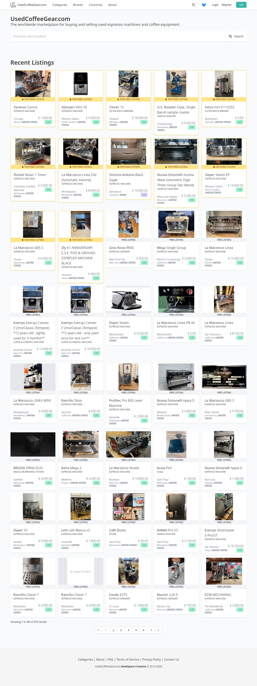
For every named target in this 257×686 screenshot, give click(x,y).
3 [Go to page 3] (121, 630)
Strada (134, 468)
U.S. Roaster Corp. (171, 107)
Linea (229, 247)
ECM (208, 594)
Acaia (161, 468)
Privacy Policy (152, 659)
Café (113, 530)
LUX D (173, 594)
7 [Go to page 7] (151, 630)
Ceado (114, 594)
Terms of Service (128, 659)
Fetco (209, 107)
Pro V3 (173, 530)
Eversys (19, 322)
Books (121, 530)
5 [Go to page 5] (136, 630)
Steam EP (222, 174)
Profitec (115, 400)
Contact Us (171, 659)
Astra (65, 468)
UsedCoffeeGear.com (28, 4)
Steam (124, 322)
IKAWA (162, 530)
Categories (59, 5)
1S (122, 107)
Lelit (65, 530)
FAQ (111, 659)
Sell (241, 4)
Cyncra (32, 107)
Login (215, 4)
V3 (26, 530)
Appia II (188, 400)
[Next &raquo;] (158, 630)
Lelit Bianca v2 (79, 530)
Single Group (176, 247)
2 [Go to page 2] (113, 630)
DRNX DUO (34, 468)
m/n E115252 (224, 107)
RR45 (130, 247)
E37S (123, 594)
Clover (114, 107)
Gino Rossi (117, 247)
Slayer (210, 174)
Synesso (20, 107)
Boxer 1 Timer (35, 174)
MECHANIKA (222, 594)
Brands (78, 5)
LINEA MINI (42, 400)
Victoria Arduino (122, 174)
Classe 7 (32, 594)
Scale (160, 471)
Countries (95, 5)
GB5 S (38, 247)
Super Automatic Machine (28, 342)
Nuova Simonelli (170, 174)
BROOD (19, 468)
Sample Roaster (166, 116)
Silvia (78, 400)
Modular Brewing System (28, 471)
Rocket (19, 174)
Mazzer (163, 594)
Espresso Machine (24, 111)
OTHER (112, 534)
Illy (64, 247)
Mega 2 (75, 468)
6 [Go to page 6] (143, 630)
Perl (169, 468)
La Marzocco (72, 174)
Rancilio (67, 400)
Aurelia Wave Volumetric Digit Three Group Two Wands (175, 179)
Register (227, 4)
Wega (161, 247)
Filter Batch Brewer (121, 111)
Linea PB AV (186, 322)
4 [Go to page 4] (128, 630)
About (112, 5)
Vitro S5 (81, 107)
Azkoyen (68, 107)
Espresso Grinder (119, 251)
